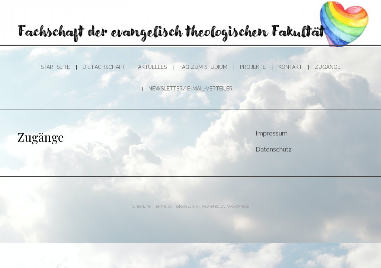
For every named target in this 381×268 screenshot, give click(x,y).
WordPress (238, 206)
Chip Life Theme (149, 206)
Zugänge (327, 67)
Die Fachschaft (104, 67)
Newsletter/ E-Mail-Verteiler (190, 89)
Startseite (55, 67)
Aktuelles (152, 67)
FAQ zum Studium (203, 67)
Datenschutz (274, 149)
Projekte (253, 67)
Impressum (272, 133)
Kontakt (290, 67)
